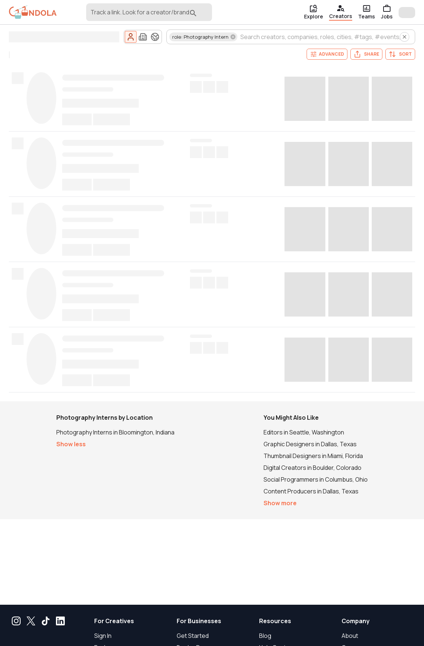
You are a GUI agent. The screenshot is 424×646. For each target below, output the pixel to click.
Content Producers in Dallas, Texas (311, 491)
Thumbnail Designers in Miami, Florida (313, 456)
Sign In (103, 636)
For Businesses (199, 621)
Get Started (193, 636)
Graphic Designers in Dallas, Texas (310, 444)
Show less (71, 444)
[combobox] (137, 15)
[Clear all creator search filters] (404, 37)
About (350, 636)
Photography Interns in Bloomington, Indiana (115, 432)
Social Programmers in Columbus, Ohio (316, 479)
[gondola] (33, 12)
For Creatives (114, 621)
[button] (203, 36)
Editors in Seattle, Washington (304, 432)
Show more (280, 503)
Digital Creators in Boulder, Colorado (312, 468)
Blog (265, 636)
